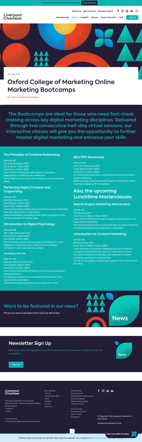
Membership (62, 17)
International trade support (82, 396)
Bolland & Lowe (114, 423)
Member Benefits (52, 396)
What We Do (76, 391)
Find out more (89, 3)
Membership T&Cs (78, 411)
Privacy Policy (77, 409)
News (75, 17)
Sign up (16, 364)
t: (11, 419)
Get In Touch (89, 11)
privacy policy (99, 438)
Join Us (132, 17)
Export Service (108, 17)
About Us (76, 11)
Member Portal (105, 11)
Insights (84, 17)
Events (94, 17)
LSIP (121, 17)
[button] (139, 2)
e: (22, 421)
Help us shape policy (79, 401)
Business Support (78, 399)
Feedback (75, 417)
